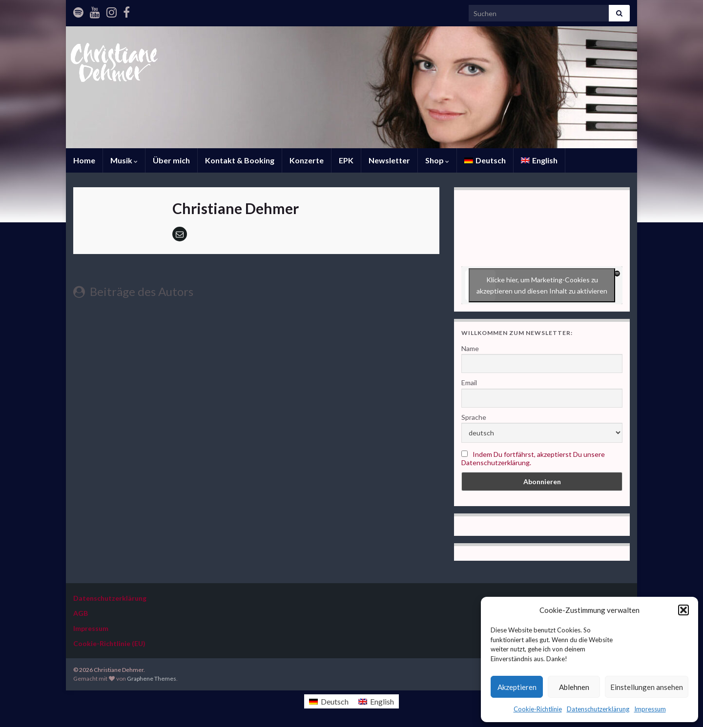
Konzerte (306, 160)
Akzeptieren (517, 687)
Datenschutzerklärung (598, 709)
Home (84, 160)
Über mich (171, 160)
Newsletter (389, 160)
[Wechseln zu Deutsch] (328, 701)
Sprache (473, 417)
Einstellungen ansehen (646, 687)
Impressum (650, 709)
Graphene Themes (151, 678)
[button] (683, 610)
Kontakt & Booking (239, 160)
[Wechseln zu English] (539, 160)
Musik (124, 160)
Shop (437, 160)
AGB (80, 613)
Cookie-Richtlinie (538, 709)
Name (470, 348)
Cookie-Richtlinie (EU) (109, 643)
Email (469, 382)
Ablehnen (574, 687)
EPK (346, 160)
